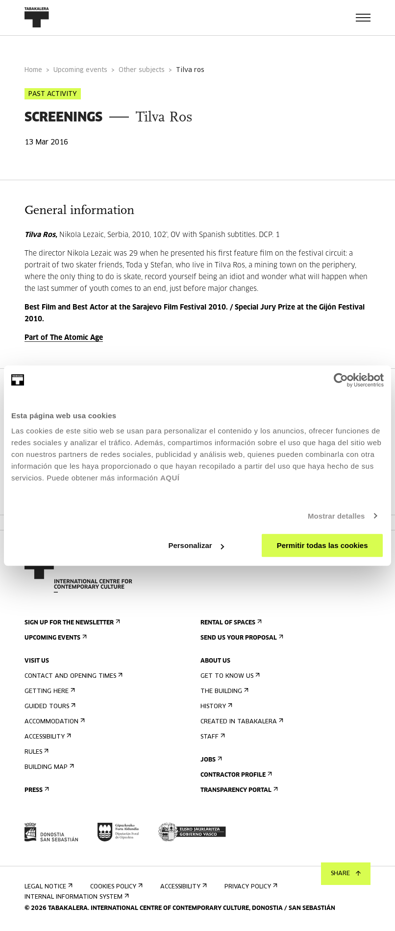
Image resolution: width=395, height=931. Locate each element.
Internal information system (76, 897)
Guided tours (49, 706)
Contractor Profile (235, 775)
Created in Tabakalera (240, 721)
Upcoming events (80, 70)
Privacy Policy (249, 886)
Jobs (210, 760)
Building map (48, 767)
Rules (36, 752)
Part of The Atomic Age (64, 337)
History (215, 706)
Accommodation (54, 721)
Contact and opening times (73, 676)
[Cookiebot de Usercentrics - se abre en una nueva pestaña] (341, 380)
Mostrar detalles (336, 516)
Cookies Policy (115, 886)
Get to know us (229, 676)
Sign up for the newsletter (71, 623)
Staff (211, 737)
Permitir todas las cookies (322, 545)
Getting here (49, 691)
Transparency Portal (238, 790)
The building (223, 691)
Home (33, 70)
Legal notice (48, 886)
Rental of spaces (230, 623)
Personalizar (195, 545)
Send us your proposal (240, 638)
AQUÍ (170, 478)
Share (346, 874)
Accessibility (47, 737)
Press (36, 790)
